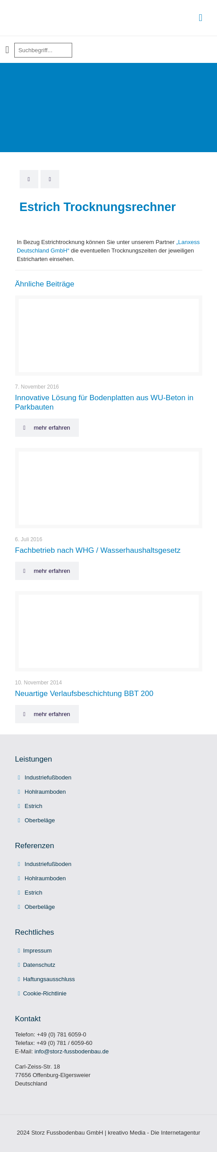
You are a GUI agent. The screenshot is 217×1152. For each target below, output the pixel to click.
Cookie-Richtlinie (45, 993)
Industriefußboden (48, 777)
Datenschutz (39, 964)
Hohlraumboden (45, 791)
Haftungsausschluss (49, 979)
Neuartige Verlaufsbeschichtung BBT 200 (84, 693)
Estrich (33, 806)
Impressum (37, 950)
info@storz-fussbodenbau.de (72, 1051)
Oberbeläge (40, 820)
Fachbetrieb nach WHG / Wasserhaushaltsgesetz (98, 550)
